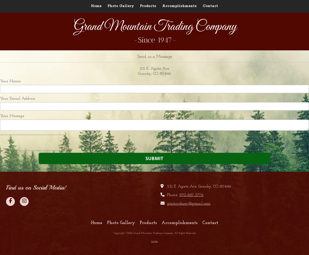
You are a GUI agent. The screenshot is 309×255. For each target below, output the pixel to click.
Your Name (10, 81)
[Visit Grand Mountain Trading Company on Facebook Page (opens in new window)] (10, 201)
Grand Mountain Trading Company (155, 26)
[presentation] (32, 142)
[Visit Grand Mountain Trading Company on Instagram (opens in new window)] (24, 201)
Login (154, 241)
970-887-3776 (191, 195)
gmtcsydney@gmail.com (189, 204)
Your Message (12, 116)
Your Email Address (17, 99)
